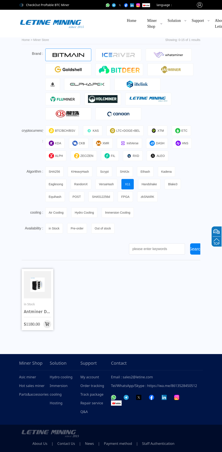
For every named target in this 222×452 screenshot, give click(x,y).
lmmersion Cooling (118, 212)
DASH (157, 143)
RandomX (81, 184)
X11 (128, 184)
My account (89, 377)
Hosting (56, 403)
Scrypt (104, 171)
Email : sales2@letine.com (132, 377)
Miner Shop (152, 23)
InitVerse (130, 143)
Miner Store (41, 40)
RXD (133, 155)
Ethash (145, 171)
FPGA (126, 196)
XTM (158, 130)
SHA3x (125, 171)
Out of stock (103, 228)
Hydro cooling (61, 377)
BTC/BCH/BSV (62, 130)
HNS (182, 143)
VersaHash (106, 184)
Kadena (167, 171)
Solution (174, 20)
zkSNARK (148, 196)
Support (198, 20)
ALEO (158, 155)
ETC (181, 130)
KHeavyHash (80, 171)
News (90, 443)
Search (195, 249)
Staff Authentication (159, 443)
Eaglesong (56, 184)
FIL (110, 155)
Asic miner (27, 377)
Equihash (55, 196)
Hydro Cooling (84, 212)
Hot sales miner (32, 385)
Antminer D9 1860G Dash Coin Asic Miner (36, 311)
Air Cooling (56, 212)
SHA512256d (101, 196)
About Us (40, 443)
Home (131, 20)
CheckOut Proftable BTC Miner (47, 5)
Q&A (84, 411)
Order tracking (92, 385)
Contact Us (66, 443)
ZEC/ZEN (83, 155)
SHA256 (54, 171)
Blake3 (173, 184)
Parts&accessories (34, 394)
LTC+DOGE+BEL (125, 130)
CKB (79, 143)
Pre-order (77, 228)
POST (77, 196)
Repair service (91, 403)
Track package (92, 394)
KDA (55, 143)
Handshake (149, 184)
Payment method (119, 443)
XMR (102, 143)
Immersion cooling (58, 390)
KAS (93, 130)
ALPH (56, 155)
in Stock (54, 228)
